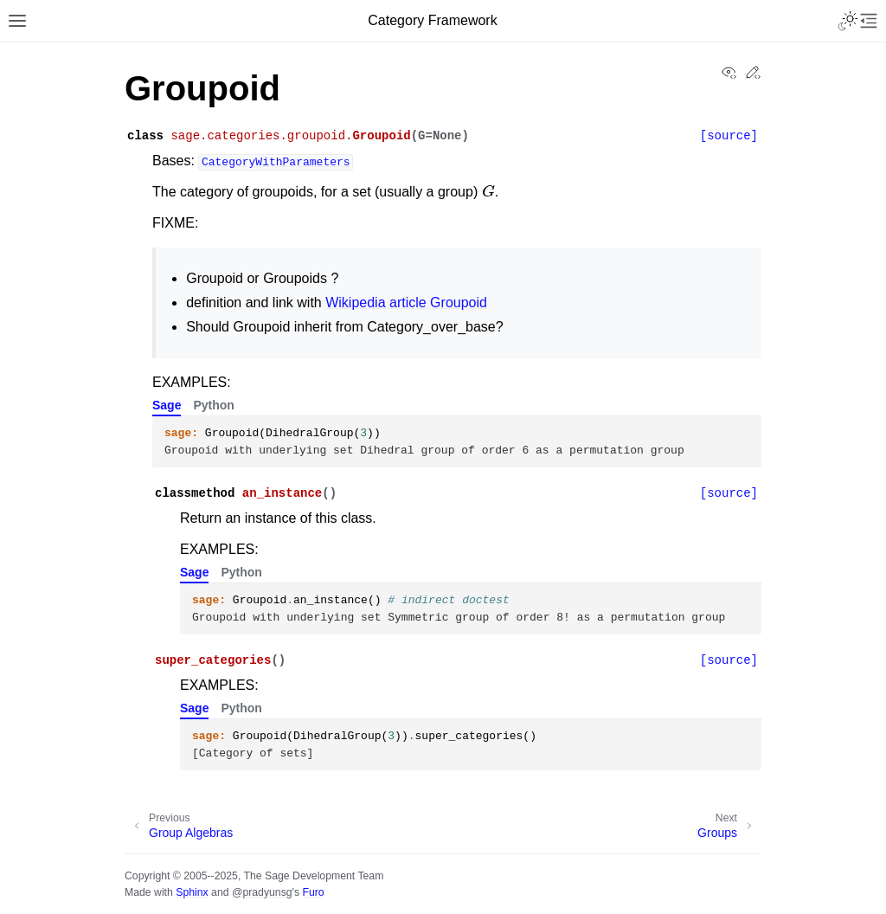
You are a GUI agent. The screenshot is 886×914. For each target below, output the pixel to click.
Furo (313, 892)
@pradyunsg (262, 892)
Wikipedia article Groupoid (406, 302)
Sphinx (192, 892)
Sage (166, 405)
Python (213, 405)
